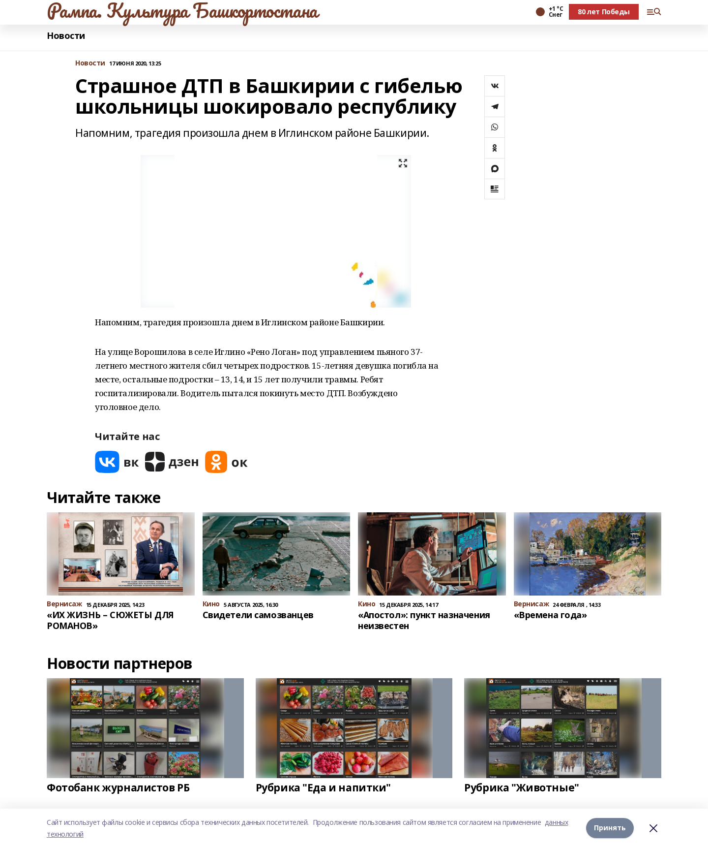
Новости (66, 36)
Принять (610, 828)
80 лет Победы (604, 11)
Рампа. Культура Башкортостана (182, 10)
